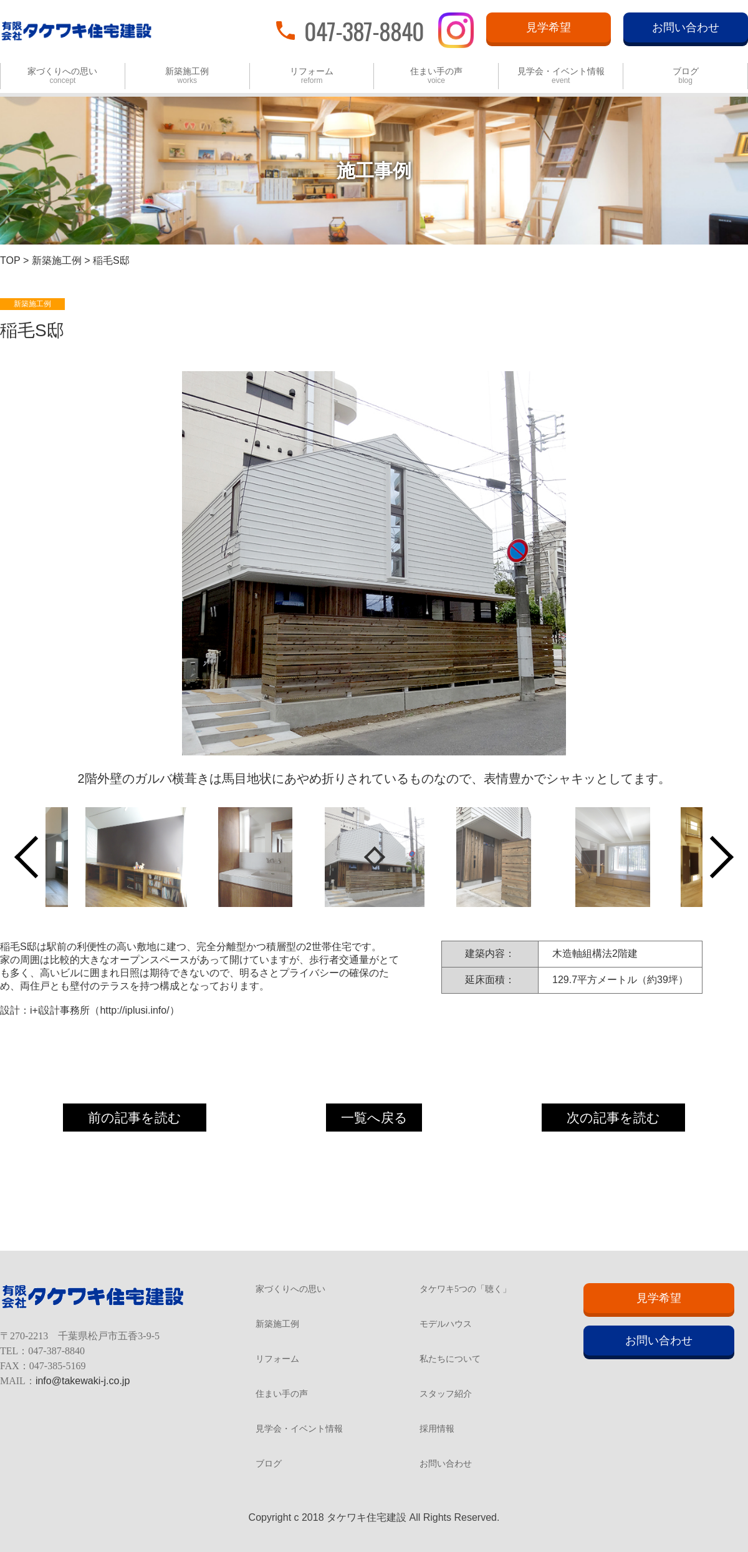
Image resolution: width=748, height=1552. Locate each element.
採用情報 (437, 1429)
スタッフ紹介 (446, 1394)
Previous (35, 857)
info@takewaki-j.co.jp (83, 1380)
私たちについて (450, 1359)
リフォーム (311, 76)
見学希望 (548, 27)
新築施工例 (187, 76)
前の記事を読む (134, 1117)
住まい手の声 (436, 76)
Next (712, 857)
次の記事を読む (613, 1117)
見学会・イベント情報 (561, 76)
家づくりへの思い (62, 76)
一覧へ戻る (374, 1117)
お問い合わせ (685, 27)
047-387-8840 (364, 29)
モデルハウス (446, 1324)
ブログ (686, 76)
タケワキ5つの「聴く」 (465, 1289)
